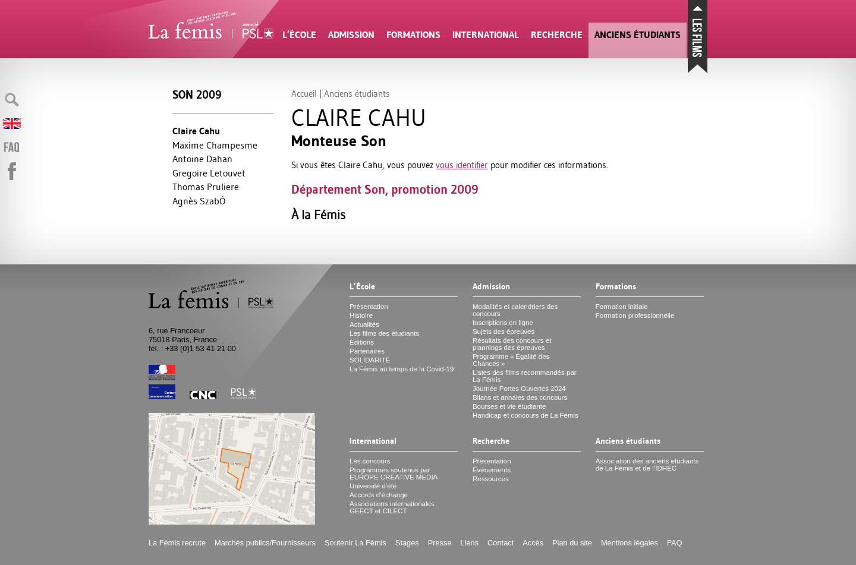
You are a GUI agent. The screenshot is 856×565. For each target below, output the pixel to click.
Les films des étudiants (384, 333)
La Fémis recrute (177, 542)
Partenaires (367, 351)
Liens (470, 542)
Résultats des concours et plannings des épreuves (512, 344)
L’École (299, 35)
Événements (492, 470)
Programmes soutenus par (394, 473)
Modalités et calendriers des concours (515, 310)
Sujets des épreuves (503, 331)
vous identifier (462, 165)
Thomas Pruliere (205, 186)
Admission (351, 35)
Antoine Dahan (202, 159)
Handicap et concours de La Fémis (525, 415)
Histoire (361, 315)
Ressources (491, 478)
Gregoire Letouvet (209, 173)
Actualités (364, 324)
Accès (533, 542)
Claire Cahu (196, 131)
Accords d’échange (379, 494)
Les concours (370, 461)
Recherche (557, 35)
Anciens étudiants (637, 35)
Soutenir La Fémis (355, 542)
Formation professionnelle (635, 315)
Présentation (369, 306)
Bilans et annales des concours (520, 397)
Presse (440, 542)
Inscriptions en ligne (503, 322)
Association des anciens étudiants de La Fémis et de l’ (647, 464)
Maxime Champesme (214, 145)
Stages (407, 542)
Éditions (362, 342)
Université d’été (373, 486)
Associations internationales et (392, 507)
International (485, 35)
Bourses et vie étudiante (509, 406)
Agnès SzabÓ (198, 201)
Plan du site (572, 542)
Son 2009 (197, 95)
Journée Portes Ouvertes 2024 (519, 388)
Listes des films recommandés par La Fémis (525, 376)
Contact (500, 542)
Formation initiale (622, 306)
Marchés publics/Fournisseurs (265, 542)
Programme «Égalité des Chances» (511, 360)
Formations (413, 35)
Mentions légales (629, 542)
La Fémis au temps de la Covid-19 (402, 369)
